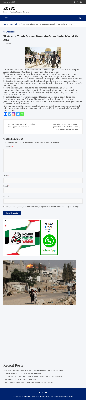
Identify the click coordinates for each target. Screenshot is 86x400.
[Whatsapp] (22, 114)
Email (6, 186)
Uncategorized (9, 32)
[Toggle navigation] (6, 18)
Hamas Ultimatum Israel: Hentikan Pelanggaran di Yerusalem (21, 125)
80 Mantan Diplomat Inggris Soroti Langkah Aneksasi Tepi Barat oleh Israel (33, 370)
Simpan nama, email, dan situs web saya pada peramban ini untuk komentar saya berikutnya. (43, 207)
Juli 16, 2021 (7, 44)
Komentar (8, 147)
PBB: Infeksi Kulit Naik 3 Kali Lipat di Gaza (19, 379)
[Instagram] (13, 114)
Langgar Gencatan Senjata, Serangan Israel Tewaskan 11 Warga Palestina (32, 376)
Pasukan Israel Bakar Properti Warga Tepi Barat (22, 373)
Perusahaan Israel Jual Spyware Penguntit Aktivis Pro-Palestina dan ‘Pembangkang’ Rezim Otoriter (63, 126)
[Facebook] (5, 114)
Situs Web (7, 196)
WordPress (69, 396)
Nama (6, 176)
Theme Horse (44, 396)
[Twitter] (9, 114)
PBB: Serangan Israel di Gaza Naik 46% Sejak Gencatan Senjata (28, 382)
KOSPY (9, 8)
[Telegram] (18, 114)
